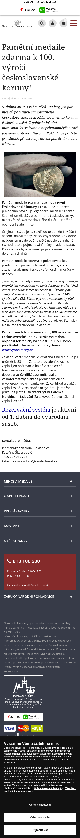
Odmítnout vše (40, 817)
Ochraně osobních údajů (48, 788)
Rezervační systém (26, 409)
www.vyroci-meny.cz (17, 350)
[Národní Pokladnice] (17, 23)
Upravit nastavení (40, 804)
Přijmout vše (40, 830)
